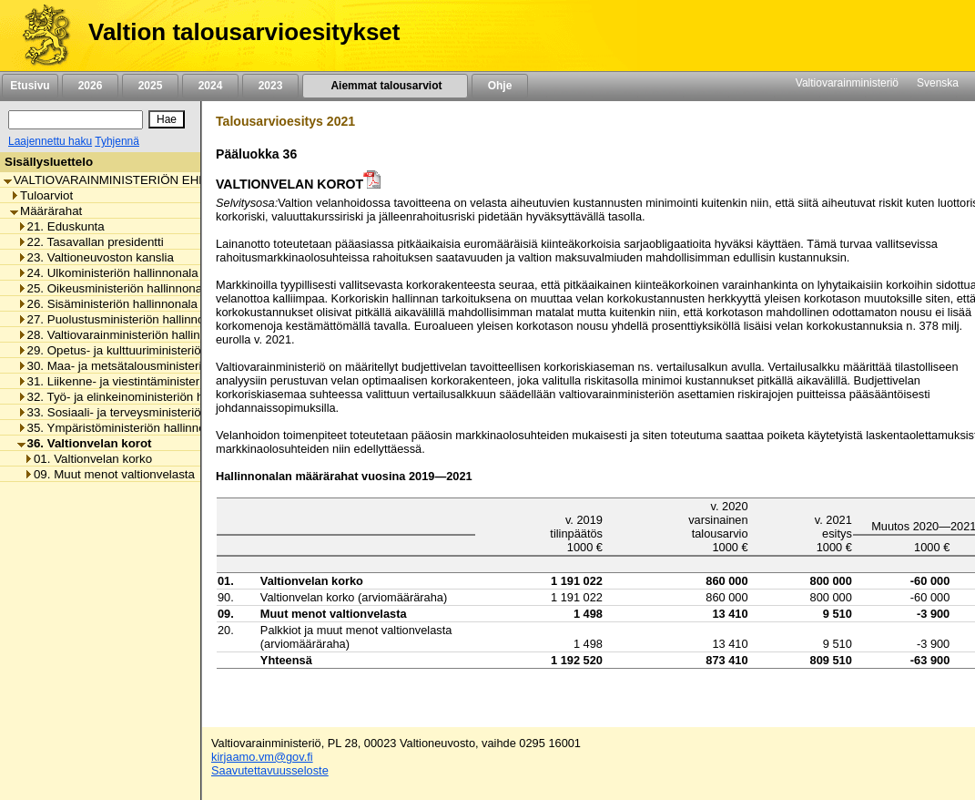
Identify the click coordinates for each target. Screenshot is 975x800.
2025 (150, 85)
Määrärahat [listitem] (46, 211)
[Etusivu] (39, 35)
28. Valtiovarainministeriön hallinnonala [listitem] (127, 335)
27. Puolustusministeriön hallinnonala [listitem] (122, 319)
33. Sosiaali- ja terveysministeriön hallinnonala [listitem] (146, 412)
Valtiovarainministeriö (847, 83)
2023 (270, 85)
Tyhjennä (117, 141)
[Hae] (166, 119)
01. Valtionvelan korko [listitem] (88, 459)
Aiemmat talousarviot (385, 85)
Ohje (500, 85)
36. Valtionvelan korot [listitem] (84, 443)
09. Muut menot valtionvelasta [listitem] (109, 474)
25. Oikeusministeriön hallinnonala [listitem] (114, 288)
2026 (90, 85)
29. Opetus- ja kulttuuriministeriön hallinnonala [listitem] (146, 350)
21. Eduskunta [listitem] (61, 226)
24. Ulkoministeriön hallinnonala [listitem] (107, 273)
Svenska (938, 83)
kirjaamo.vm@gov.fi (262, 757)
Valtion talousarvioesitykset (244, 32)
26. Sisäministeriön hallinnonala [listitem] (107, 304)
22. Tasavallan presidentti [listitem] (90, 242)
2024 (210, 85)
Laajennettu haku (50, 141)
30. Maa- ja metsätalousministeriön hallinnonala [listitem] (150, 366)
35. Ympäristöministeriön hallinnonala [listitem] (123, 428)
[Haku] (75, 119)
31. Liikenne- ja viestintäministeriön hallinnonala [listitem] (150, 381)
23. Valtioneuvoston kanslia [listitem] (95, 257)
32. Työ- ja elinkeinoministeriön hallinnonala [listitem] (139, 397)
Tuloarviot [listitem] (41, 195)
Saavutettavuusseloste (270, 770)
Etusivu (29, 85)
